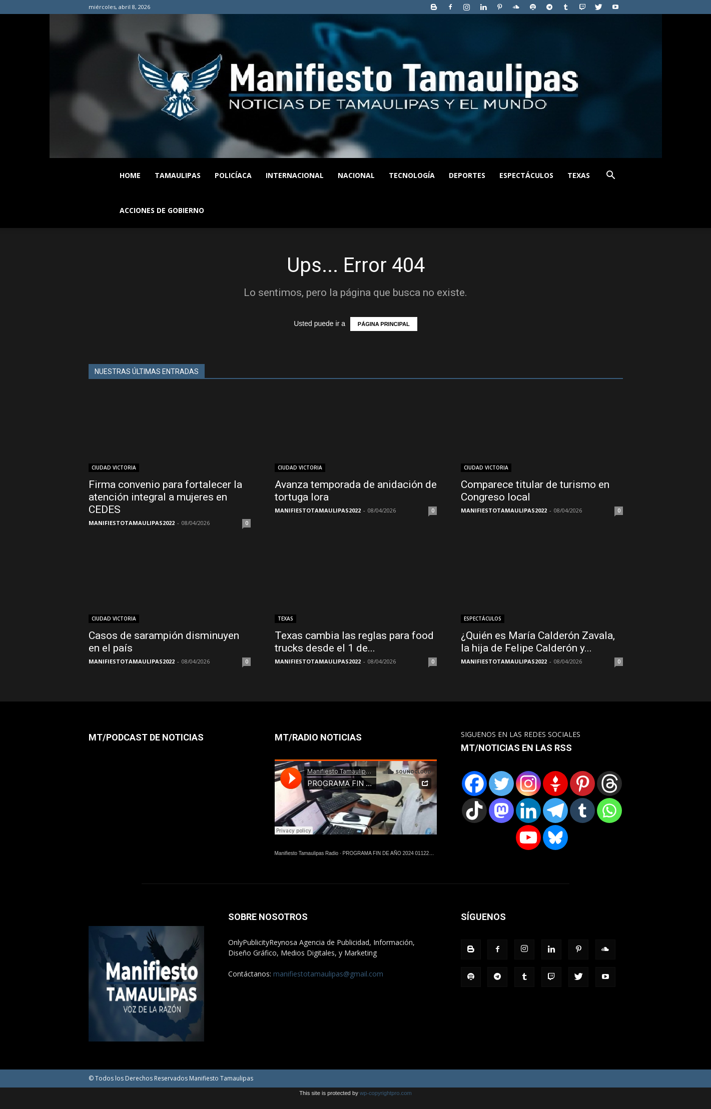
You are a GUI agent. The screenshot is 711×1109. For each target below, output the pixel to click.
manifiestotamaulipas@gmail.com (328, 973)
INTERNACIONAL (295, 175)
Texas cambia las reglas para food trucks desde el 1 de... (354, 642)
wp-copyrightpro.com (386, 1093)
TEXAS (578, 175)
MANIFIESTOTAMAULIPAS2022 (132, 522)
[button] (611, 176)
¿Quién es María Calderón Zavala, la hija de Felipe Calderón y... (538, 642)
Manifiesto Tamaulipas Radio (307, 853)
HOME (130, 175)
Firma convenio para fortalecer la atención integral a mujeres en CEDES (165, 497)
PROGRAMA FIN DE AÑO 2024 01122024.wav (395, 853)
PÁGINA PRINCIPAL (384, 324)
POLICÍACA (233, 175)
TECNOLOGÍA (412, 175)
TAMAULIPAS (178, 175)
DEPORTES (467, 175)
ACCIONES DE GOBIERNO (162, 210)
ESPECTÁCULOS (526, 175)
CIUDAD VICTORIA (114, 467)
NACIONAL (356, 175)
